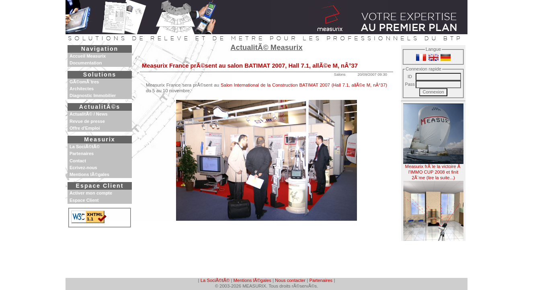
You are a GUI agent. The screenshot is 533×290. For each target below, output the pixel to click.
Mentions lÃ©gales (252, 280)
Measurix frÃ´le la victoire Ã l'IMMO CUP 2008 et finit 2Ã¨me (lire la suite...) (433, 142)
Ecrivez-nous (83, 167)
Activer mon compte (91, 193)
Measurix (99, 139)
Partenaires (321, 280)
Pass (409, 84)
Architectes (82, 88)
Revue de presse (87, 121)
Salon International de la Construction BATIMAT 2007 (275, 85)
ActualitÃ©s (99, 107)
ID (410, 76)
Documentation (86, 62)
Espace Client (100, 185)
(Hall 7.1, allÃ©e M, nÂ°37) (359, 85)
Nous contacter (290, 280)
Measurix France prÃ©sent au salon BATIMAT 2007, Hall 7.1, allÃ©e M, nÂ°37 (250, 65)
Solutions (99, 74)
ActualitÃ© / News (89, 114)
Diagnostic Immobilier (93, 95)
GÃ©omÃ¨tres (84, 81)
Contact (78, 160)
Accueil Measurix (88, 56)
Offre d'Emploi (85, 128)
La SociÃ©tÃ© (215, 280)
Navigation (99, 49)
